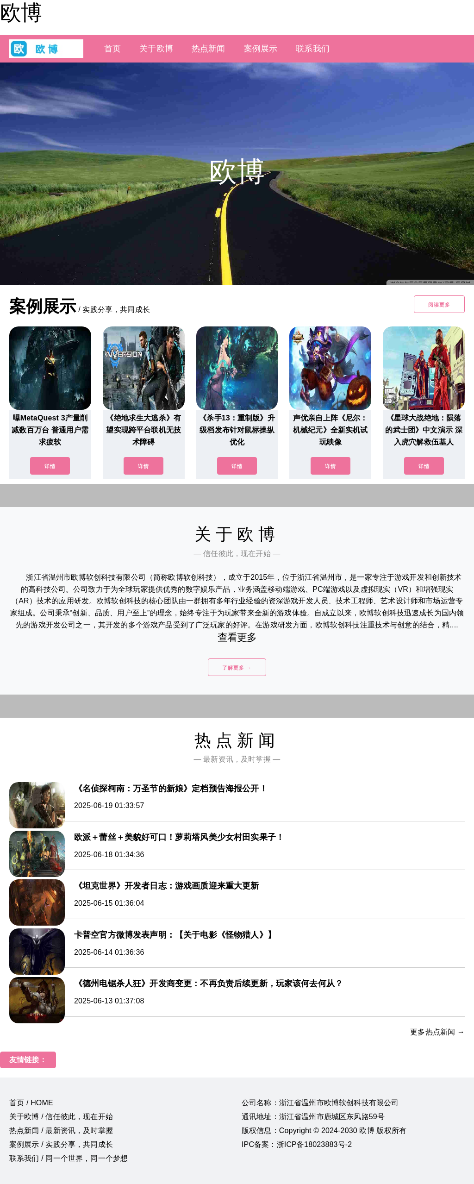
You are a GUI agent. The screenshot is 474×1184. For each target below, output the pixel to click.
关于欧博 (156, 48)
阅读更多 (439, 304)
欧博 (21, 12)
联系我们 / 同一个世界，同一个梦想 (68, 1158)
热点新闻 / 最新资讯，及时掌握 (61, 1130)
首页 (112, 48)
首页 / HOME (31, 1103)
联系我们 (313, 48)
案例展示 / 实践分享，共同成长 (61, 1144)
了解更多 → (237, 667)
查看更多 (237, 637)
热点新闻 (208, 48)
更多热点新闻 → (437, 1032)
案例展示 (261, 48)
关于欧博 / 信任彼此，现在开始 (61, 1117)
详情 (50, 466)
